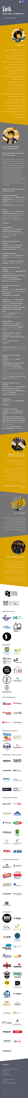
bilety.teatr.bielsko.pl (19, 205)
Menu (26, 1)
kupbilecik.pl (19, 263)
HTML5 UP (8, 1095)
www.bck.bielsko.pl (20, 249)
